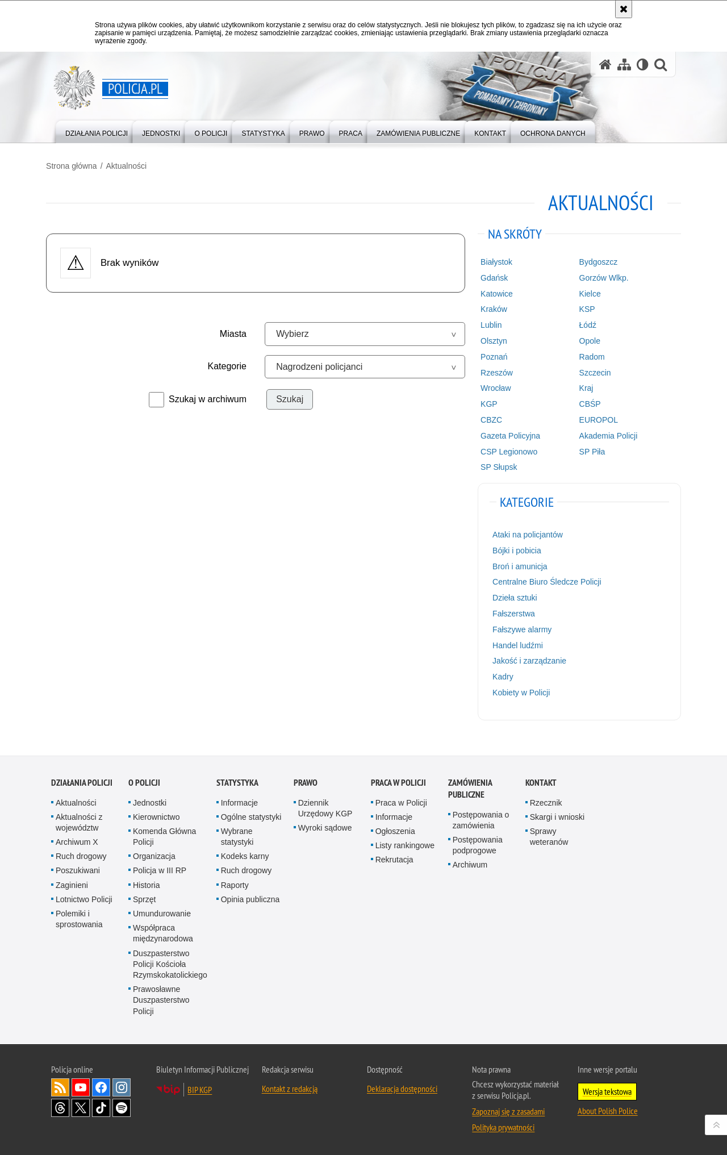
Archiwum (470, 863)
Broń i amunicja (518, 565)
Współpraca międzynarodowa (163, 932)
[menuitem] (96, 131)
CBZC (489, 419)
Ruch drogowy (81, 855)
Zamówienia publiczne (470, 787)
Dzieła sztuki (513, 597)
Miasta (235, 333)
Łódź (584, 324)
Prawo (305, 781)
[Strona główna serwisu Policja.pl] (605, 64)
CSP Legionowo (507, 450)
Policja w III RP (159, 869)
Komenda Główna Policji (164, 835)
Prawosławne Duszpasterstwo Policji (161, 998)
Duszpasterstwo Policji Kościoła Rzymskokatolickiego (170, 962)
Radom (588, 355)
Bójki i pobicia (515, 549)
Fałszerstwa (512, 613)
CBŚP (587, 403)
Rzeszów (495, 371)
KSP (584, 308)
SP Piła (589, 450)
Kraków (492, 308)
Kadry (501, 676)
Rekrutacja (394, 858)
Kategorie (229, 365)
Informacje (239, 801)
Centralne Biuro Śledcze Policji (545, 581)
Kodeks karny (245, 855)
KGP (487, 403)
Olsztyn (492, 340)
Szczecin (592, 371)
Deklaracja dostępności (402, 1087)
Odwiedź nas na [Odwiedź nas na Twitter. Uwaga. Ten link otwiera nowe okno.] (81, 1106)
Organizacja (154, 855)
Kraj (583, 387)
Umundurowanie (162, 911)
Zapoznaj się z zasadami (508, 1109)
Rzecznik (546, 801)
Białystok (495, 261)
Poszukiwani (78, 869)
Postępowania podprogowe (478, 843)
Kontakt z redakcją (289, 1087)
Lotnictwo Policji (84, 897)
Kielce (587, 292)
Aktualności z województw (79, 821)
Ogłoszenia (395, 829)
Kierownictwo (156, 815)
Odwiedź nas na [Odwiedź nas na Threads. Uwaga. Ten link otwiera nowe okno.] (60, 1106)
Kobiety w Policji (519, 692)
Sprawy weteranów (549, 835)
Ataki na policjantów (526, 534)
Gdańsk (492, 277)
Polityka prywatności (503, 1125)
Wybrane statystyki (237, 835)
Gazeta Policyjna (508, 434)
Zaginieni (72, 883)
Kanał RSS (60, 1086)
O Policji (144, 781)
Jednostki (149, 801)
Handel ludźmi (516, 644)
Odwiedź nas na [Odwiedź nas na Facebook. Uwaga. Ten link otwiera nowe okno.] (101, 1086)
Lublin (489, 324)
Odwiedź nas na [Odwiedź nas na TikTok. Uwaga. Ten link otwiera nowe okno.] (101, 1106)
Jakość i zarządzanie (528, 660)
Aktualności (131, 165)
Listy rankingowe (404, 843)
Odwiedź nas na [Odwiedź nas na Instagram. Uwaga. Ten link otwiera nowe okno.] (121, 1086)
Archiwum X (77, 840)
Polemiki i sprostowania (79, 917)
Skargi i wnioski (557, 815)
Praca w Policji (398, 781)
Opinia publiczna (250, 897)
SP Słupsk (497, 466)
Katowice (495, 292)
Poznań (492, 355)
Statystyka (237, 781)
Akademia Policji (605, 434)
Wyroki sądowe (325, 826)
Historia (146, 883)
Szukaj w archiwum (209, 398)
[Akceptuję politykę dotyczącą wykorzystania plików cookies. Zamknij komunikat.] (623, 9)
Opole (586, 340)
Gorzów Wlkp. (600, 277)
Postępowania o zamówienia (481, 818)
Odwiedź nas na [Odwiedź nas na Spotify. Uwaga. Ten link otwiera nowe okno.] (121, 1106)
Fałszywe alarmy (520, 628)
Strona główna (76, 165)
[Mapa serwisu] (624, 64)
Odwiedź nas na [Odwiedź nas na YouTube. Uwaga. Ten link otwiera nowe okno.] (81, 1086)
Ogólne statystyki (251, 815)
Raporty (235, 883)
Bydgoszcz (595, 261)
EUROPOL (595, 419)
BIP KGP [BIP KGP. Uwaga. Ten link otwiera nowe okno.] (199, 1088)
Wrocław (494, 387)
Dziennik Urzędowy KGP (325, 806)
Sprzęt (144, 897)
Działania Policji (81, 781)
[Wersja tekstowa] (643, 64)
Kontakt (541, 781)
